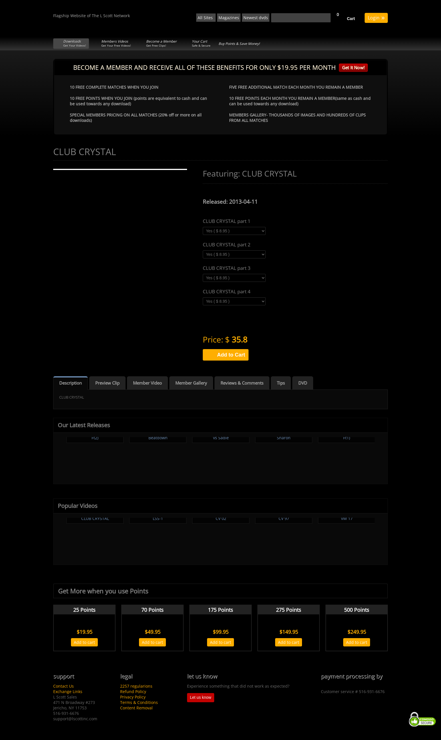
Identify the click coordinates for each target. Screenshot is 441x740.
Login (376, 17)
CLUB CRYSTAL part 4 (227, 291)
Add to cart (84, 642)
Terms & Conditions (139, 702)
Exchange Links (67, 691)
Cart (351, 18)
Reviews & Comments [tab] (241, 383)
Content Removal (136, 708)
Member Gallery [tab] (191, 383)
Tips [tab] (281, 383)
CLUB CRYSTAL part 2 (227, 245)
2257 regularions (136, 686)
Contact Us (63, 686)
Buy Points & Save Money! (239, 43)
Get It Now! (353, 67)
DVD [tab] (302, 383)
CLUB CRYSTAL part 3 (227, 268)
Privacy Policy (133, 697)
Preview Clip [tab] (107, 383)
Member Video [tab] (147, 383)
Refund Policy (133, 691)
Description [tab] (70, 383)
